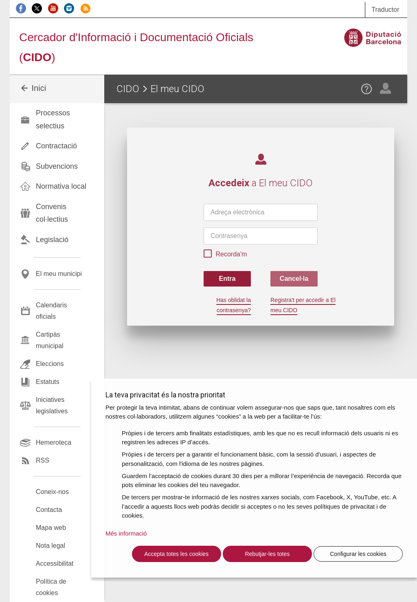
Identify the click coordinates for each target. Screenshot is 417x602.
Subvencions (57, 166)
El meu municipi (59, 273)
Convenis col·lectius (52, 213)
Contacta (49, 509)
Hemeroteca (53, 442)
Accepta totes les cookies (176, 554)
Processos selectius (53, 119)
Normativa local (61, 186)
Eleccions (50, 363)
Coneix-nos (52, 491)
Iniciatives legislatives (52, 405)
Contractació (56, 146)
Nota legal (50, 545)
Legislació (52, 240)
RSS (42, 460)
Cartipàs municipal (50, 340)
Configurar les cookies (358, 554)
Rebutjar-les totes (267, 554)
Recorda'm (225, 255)
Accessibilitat (54, 563)
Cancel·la (294, 278)
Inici (33, 88)
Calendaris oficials (51, 311)
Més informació (126, 533)
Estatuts (47, 381)
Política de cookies (51, 587)
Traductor (385, 9)
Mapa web (51, 527)
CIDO (127, 89)
